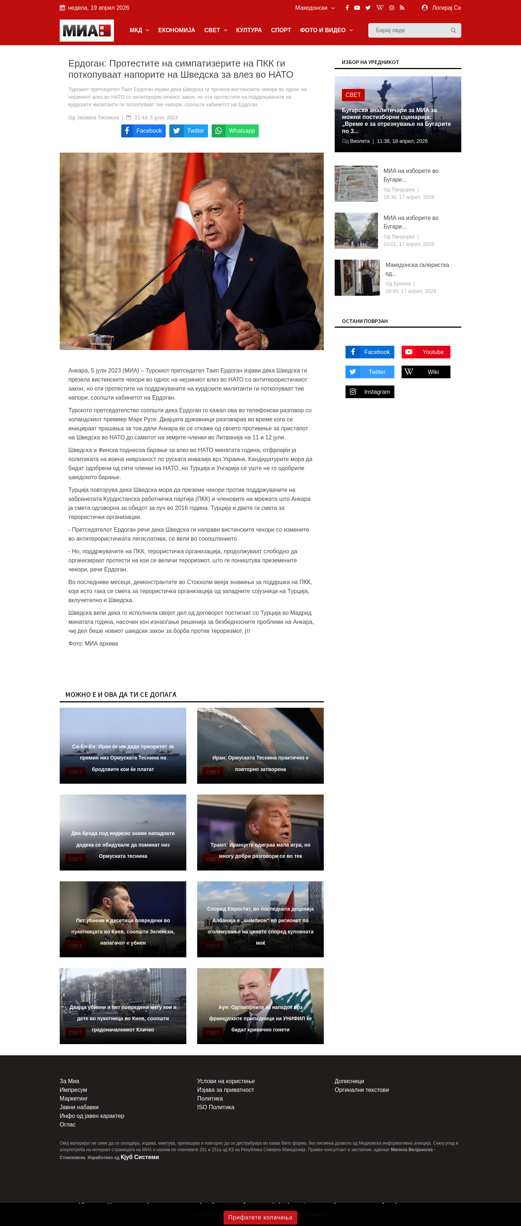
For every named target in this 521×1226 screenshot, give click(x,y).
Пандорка (402, 189)
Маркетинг (74, 1098)
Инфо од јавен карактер (92, 1116)
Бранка (401, 283)
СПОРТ (281, 30)
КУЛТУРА (249, 30)
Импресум (73, 1090)
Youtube (423, 352)
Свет (353, 95)
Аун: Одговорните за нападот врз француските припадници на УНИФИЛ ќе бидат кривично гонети (260, 1018)
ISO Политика (215, 1107)
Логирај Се (446, 8)
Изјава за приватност (225, 1090)
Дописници (349, 1081)
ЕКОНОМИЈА (176, 30)
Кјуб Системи (140, 1157)
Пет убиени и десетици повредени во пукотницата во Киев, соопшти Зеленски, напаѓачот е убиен (123, 932)
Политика (210, 1098)
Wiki (420, 372)
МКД (139, 30)
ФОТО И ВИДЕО (326, 30)
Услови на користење (226, 1081)
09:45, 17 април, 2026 (410, 291)
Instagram (368, 392)
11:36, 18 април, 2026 (402, 141)
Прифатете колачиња (260, 1217)
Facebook (368, 352)
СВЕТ (215, 30)
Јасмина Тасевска (98, 117)
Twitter (366, 372)
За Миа (69, 1081)
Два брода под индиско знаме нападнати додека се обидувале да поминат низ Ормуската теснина (123, 844)
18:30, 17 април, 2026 (409, 197)
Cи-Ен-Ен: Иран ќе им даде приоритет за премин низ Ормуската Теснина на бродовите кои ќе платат (123, 758)
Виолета (359, 141)
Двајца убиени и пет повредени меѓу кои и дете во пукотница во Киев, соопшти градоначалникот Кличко (122, 1018)
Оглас (68, 1124)
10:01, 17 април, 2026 (409, 244)
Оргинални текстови (362, 1090)
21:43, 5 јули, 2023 (156, 117)
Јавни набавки (79, 1107)
